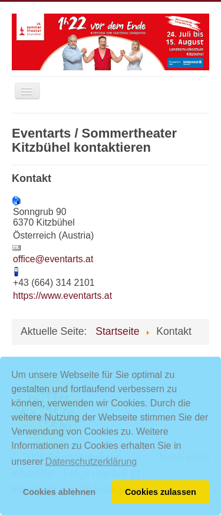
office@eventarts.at (53, 259)
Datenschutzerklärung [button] (91, 462)
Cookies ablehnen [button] (59, 492)
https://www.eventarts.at (62, 296)
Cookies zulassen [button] (160, 492)
